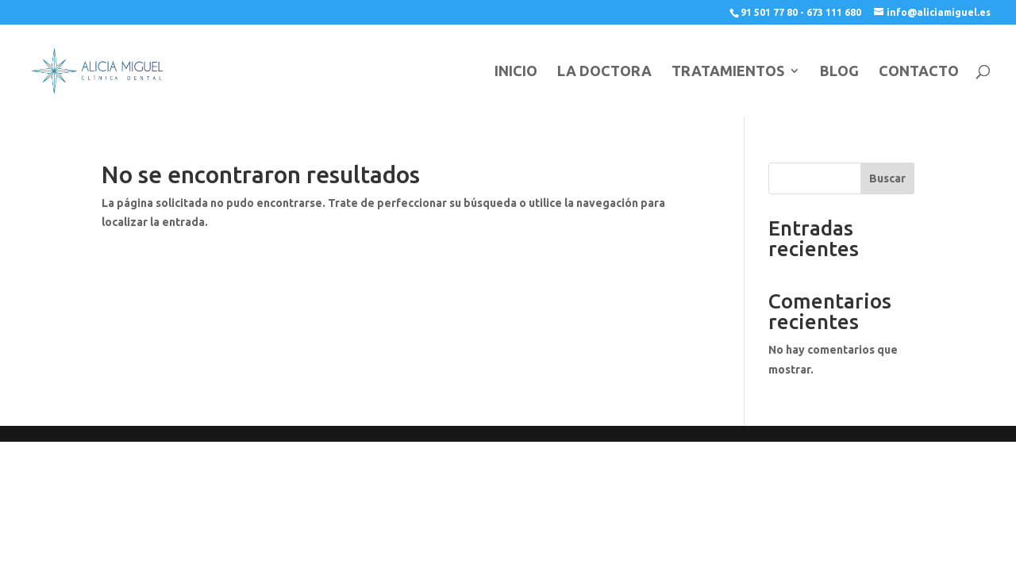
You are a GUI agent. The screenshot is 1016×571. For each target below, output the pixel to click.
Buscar (887, 178)
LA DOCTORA (604, 72)
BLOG (839, 72)
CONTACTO (919, 72)
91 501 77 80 (769, 12)
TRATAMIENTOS (728, 72)
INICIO (516, 72)
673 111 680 (833, 12)
